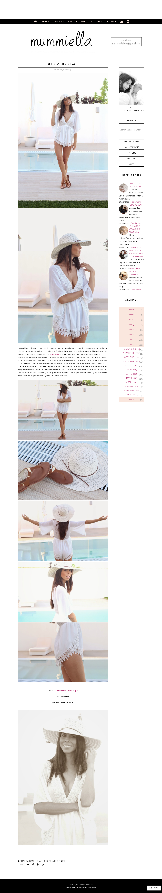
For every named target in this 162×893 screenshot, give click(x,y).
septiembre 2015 (131, 361)
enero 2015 (132, 395)
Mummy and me (132, 147)
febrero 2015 (131, 390)
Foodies (96, 21)
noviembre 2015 (131, 353)
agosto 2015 (132, 365)
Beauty (72, 21)
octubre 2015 (131, 357)
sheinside (61, 861)
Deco (84, 21)
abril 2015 (131, 382)
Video (131, 164)
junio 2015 (131, 374)
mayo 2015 (131, 378)
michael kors (41, 861)
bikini (22, 861)
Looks (45, 21)
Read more (136, 202)
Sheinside (54, 354)
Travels (111, 21)
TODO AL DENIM (136, 205)
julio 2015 (131, 370)
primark (52, 861)
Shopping (131, 159)
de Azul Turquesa (88, 888)
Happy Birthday (131, 142)
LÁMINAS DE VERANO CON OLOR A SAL (135, 229)
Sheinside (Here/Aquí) (67, 690)
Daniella (58, 21)
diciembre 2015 (132, 349)
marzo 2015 (131, 386)
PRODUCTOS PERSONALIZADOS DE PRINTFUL (136, 253)
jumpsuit (30, 861)
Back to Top (154, 888)
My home (132, 153)
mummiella (88, 885)
